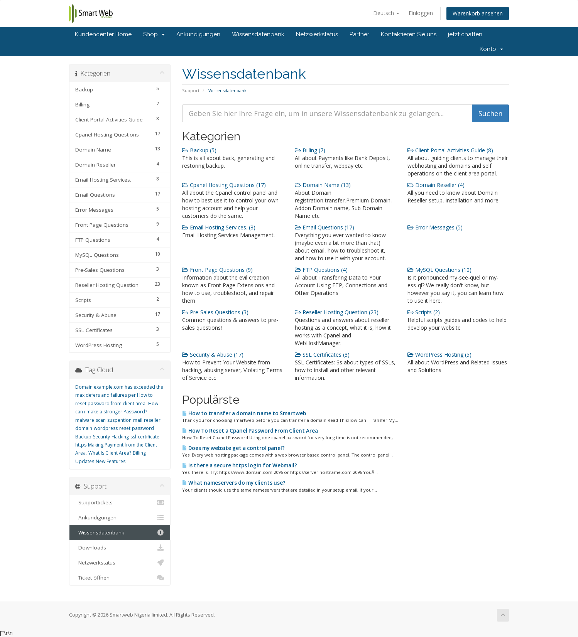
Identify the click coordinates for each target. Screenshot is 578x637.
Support (190, 90)
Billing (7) (310, 150)
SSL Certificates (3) (322, 354)
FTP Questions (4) (321, 269)
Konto (491, 49)
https (80, 445)
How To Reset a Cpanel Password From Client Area (250, 430)
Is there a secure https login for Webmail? (239, 465)
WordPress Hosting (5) (439, 354)
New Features (110, 461)
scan (101, 420)
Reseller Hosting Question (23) (337, 312)
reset (124, 428)
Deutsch (386, 13)
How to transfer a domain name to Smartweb (244, 413)
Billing (139, 453)
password (143, 428)
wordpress (106, 428)
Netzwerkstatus (317, 34)
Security (101, 436)
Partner (359, 34)
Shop (154, 34)
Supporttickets (119, 502)
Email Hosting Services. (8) (218, 227)
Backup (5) (199, 150)
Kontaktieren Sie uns (408, 34)
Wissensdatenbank (258, 34)
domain (83, 428)
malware (84, 420)
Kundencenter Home (103, 34)
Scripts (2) (423, 312)
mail (137, 420)
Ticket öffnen (119, 577)
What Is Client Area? (109, 453)
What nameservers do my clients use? (234, 482)
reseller (152, 420)
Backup (83, 436)
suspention (119, 420)
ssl (133, 436)
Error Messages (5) (435, 227)
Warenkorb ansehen (478, 13)
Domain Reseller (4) (436, 185)
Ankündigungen (198, 34)
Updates (84, 461)
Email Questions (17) (324, 227)
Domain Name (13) (323, 185)
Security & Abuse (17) (212, 354)
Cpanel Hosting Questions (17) (224, 185)
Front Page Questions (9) (217, 269)
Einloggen (421, 13)
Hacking (120, 436)
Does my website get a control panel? (233, 448)
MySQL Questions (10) (439, 269)
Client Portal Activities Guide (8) (450, 150)
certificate (148, 436)
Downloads (119, 547)
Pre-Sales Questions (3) (215, 312)
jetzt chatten (465, 34)
